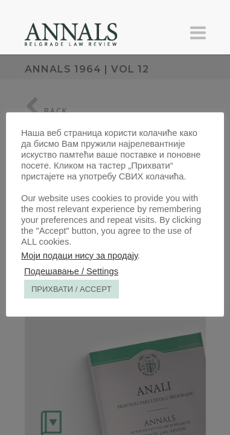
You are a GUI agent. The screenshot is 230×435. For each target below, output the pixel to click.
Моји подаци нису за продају (79, 255)
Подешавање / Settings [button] (71, 271)
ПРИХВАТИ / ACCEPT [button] (71, 289)
